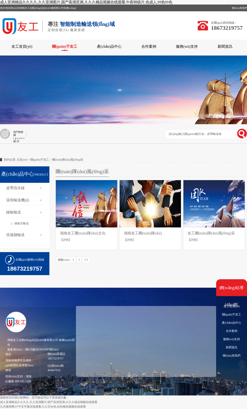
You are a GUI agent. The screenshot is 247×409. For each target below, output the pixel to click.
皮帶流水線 (15, 188)
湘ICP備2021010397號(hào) (41, 349)
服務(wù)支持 (187, 46)
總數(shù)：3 (66, 259)
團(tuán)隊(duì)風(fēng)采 (67, 159)
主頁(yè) (22, 159)
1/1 (86, 259)
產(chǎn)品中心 (109, 46)
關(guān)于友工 (64, 46)
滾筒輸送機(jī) (17, 200)
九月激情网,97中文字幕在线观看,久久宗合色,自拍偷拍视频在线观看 (43, 406)
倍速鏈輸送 (15, 235)
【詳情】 (65, 239)
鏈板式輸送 (21, 223)
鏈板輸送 (13, 212)
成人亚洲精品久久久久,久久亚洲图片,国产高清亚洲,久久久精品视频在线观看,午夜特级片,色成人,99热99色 (86, 2)
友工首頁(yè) (22, 46)
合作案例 (148, 46)
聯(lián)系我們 (239, 8)
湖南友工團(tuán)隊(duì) (143, 233)
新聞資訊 (225, 46)
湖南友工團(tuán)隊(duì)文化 (83, 233)
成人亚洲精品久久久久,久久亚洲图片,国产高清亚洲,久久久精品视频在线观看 (48, 402)
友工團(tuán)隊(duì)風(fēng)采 (211, 233)
